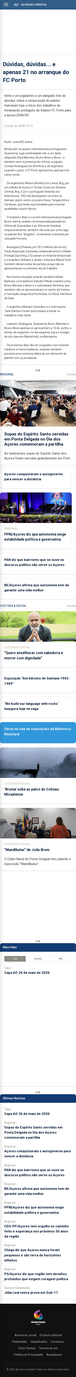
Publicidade (19, 1341)
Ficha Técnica (26, 1348)
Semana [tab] (38, 958)
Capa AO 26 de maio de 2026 (27, 973)
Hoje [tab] (15, 958)
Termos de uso (48, 1348)
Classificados (38, 1341)
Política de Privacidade (28, 1354)
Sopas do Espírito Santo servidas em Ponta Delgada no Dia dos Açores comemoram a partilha (36, 439)
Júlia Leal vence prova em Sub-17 (31, 1293)
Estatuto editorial (51, 1335)
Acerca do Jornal (25, 1335)
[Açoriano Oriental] (38, 1325)
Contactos (57, 1341)
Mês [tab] (61, 958)
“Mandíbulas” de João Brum (26, 850)
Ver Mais (71, 374)
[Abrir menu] (6, 4)
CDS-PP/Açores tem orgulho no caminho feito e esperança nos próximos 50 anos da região (36, 1231)
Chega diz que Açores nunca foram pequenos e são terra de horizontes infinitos (32, 1255)
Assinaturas (54, 1354)
